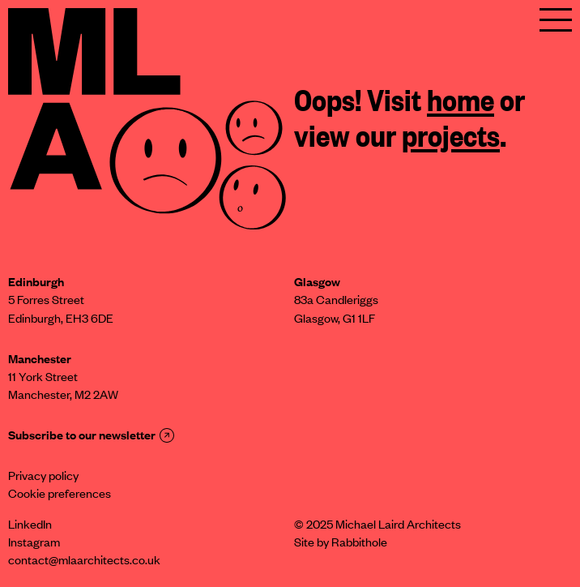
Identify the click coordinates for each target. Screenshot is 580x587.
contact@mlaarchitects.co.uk (84, 562)
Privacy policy (43, 477)
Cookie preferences (59, 495)
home (460, 104)
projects (451, 139)
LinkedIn (30, 526)
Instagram (34, 544)
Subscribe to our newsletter (91, 437)
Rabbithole (359, 544)
